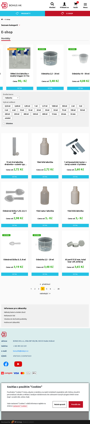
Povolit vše (75, 404)
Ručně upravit (59, 404)
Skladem (9, 123)
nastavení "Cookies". (20, 406)
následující (45, 293)
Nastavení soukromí (28, 422)
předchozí (45, 284)
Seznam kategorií (9, 25)
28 (58, 289)
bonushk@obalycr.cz (20, 351)
